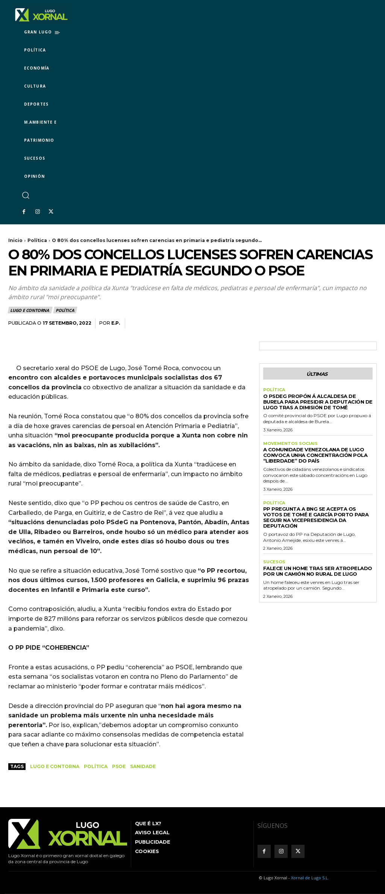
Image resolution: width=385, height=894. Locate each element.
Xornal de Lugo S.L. (310, 877)
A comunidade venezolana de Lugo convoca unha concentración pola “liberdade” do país (315, 455)
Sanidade (143, 766)
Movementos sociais (290, 443)
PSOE (119, 766)
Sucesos (274, 562)
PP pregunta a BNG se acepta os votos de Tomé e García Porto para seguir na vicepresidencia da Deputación (316, 517)
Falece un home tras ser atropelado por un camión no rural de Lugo (317, 571)
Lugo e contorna (30, 310)
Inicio (15, 240)
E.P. (115, 323)
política (96, 766)
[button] (25, 195)
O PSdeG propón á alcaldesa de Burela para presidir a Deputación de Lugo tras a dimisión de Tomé (318, 401)
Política (37, 240)
